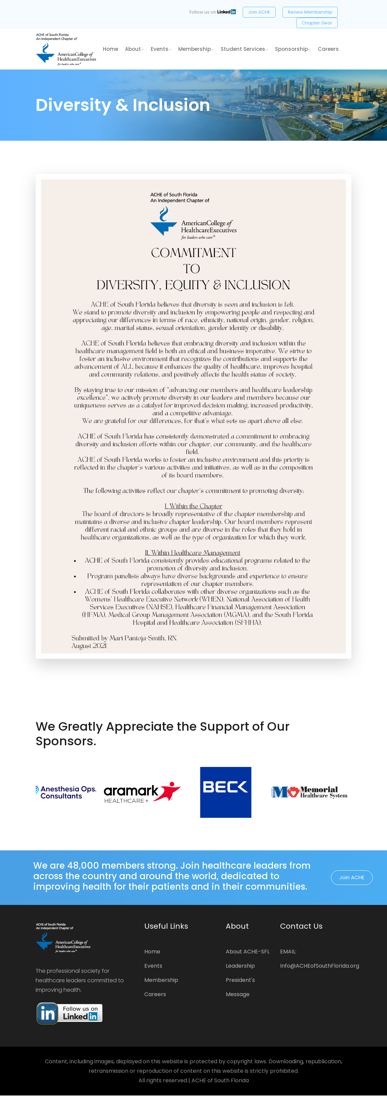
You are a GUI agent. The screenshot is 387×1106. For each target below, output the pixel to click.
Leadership (240, 966)
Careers (328, 49)
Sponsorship (293, 49)
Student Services (244, 49)
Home (152, 951)
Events (161, 49)
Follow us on (212, 12)
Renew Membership (310, 12)
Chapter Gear (317, 23)
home (110, 49)
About (134, 49)
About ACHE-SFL (248, 951)
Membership (196, 49)
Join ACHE (259, 12)
